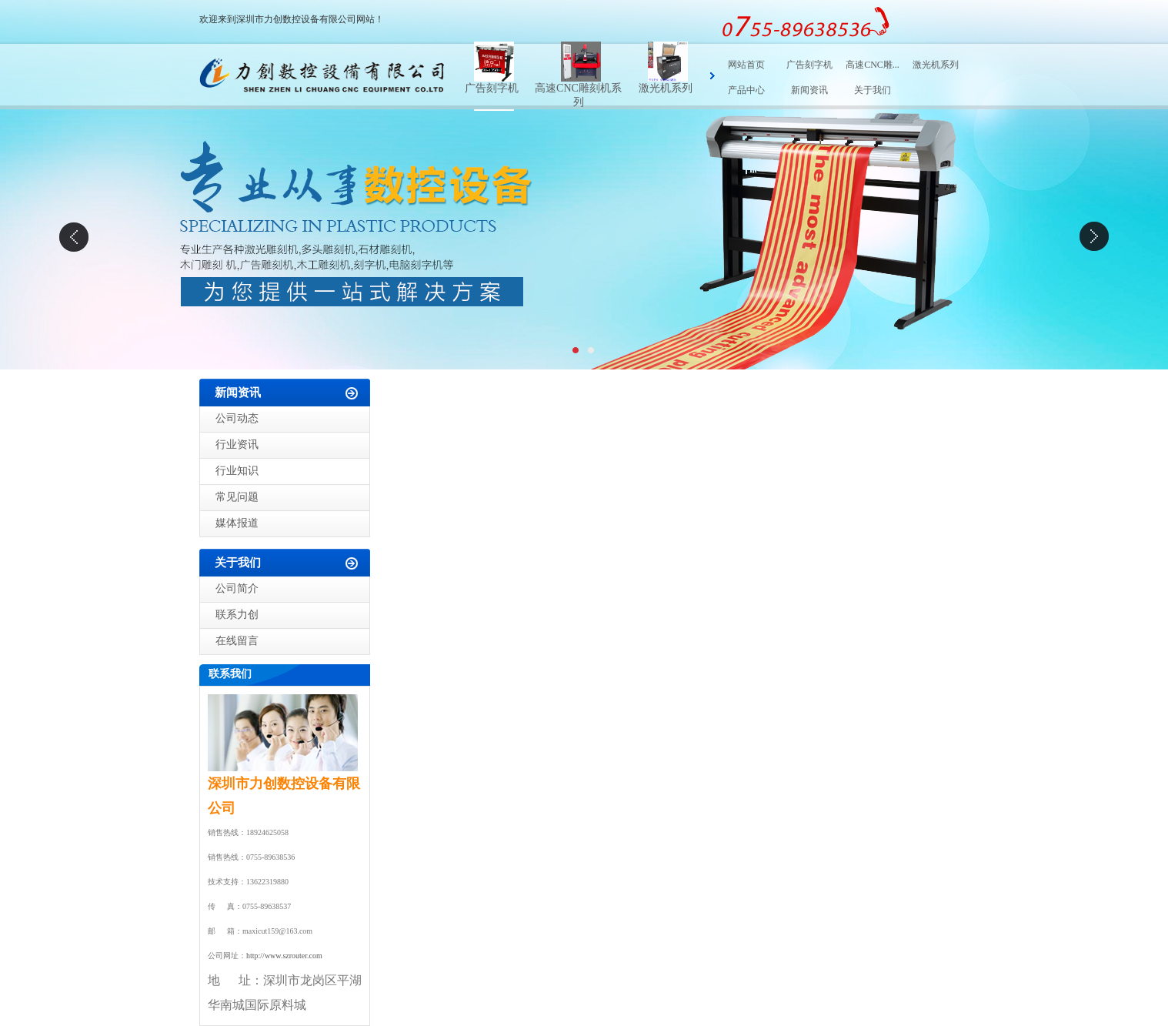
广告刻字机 (492, 88)
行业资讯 (237, 444)
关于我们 (872, 90)
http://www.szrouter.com (284, 955)
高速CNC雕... (872, 64)
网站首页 (746, 64)
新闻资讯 (809, 90)
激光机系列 (665, 88)
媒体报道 (237, 523)
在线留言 (237, 641)
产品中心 (746, 90)
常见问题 (237, 497)
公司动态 (237, 418)
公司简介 (237, 588)
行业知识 (237, 470)
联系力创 (237, 614)
